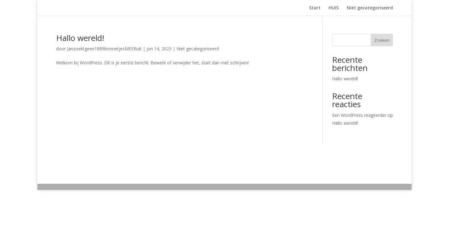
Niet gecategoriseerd (370, 8)
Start (315, 8)
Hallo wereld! (80, 37)
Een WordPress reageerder (359, 115)
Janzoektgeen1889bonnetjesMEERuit (104, 49)
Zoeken (381, 40)
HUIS (334, 8)
